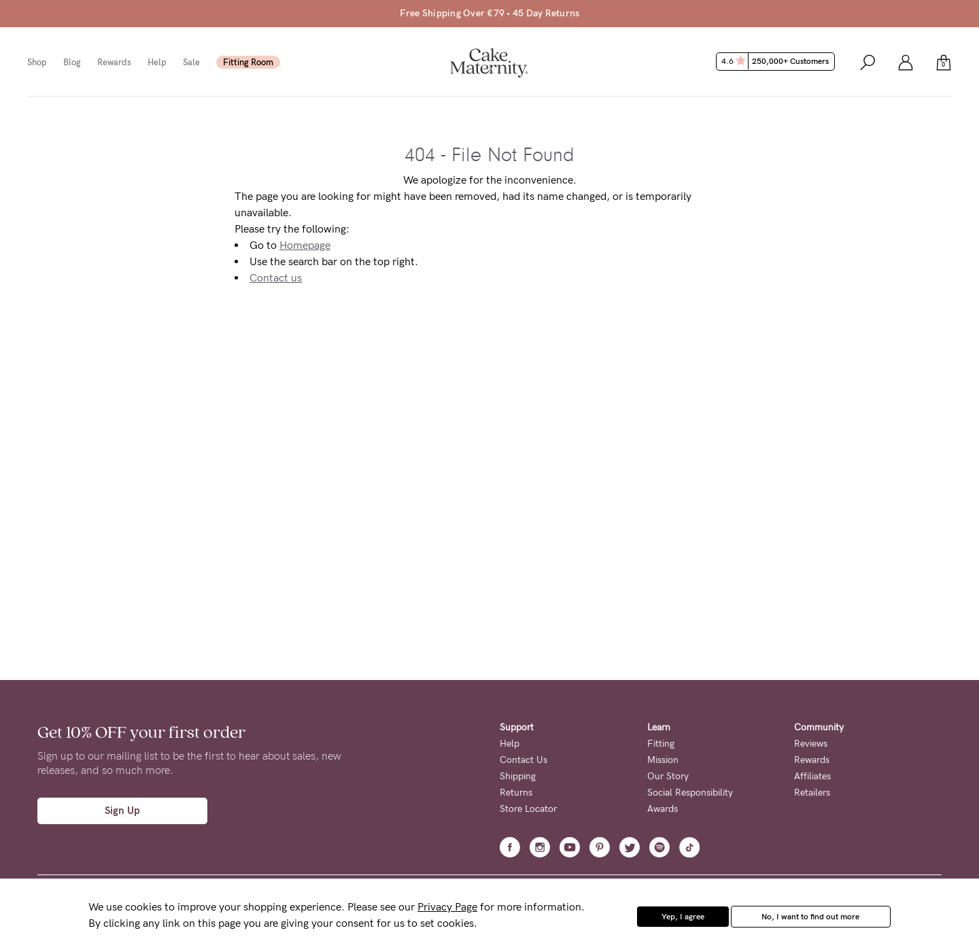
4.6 (776, 61)
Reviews (810, 743)
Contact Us (523, 760)
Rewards (114, 62)
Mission (663, 760)
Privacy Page (447, 906)
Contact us (276, 277)
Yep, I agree (683, 916)
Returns (516, 792)
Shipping (518, 776)
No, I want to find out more (810, 916)
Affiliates (812, 776)
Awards (662, 809)
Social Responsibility (690, 792)
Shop (37, 62)
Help (157, 62)
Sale (191, 62)
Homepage (304, 245)
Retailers (812, 792)
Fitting (660, 743)
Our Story (668, 776)
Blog (72, 62)
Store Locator (528, 809)
